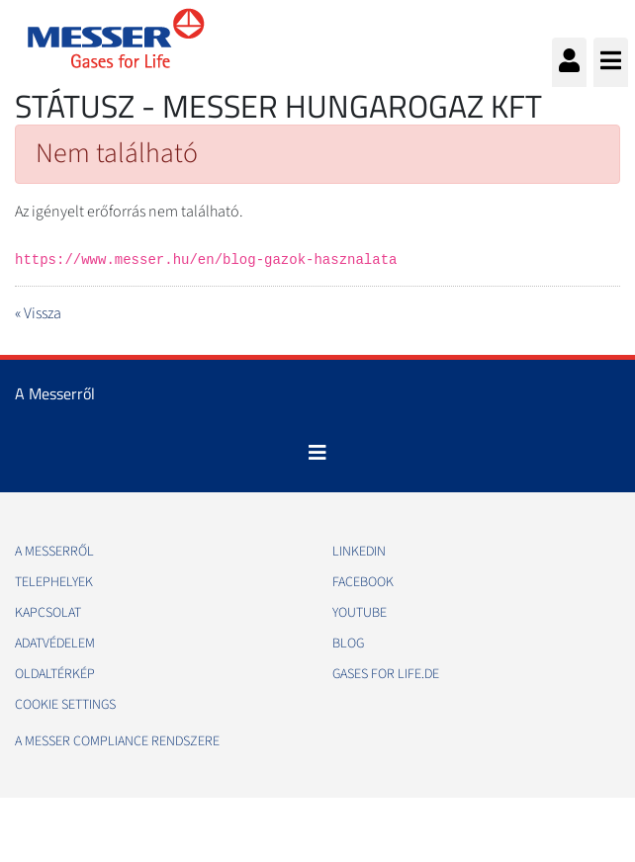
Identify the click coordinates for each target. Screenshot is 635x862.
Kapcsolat (48, 613)
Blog (348, 643)
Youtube (359, 613)
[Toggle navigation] (317, 453)
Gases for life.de (385, 674)
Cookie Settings (65, 705)
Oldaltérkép (55, 674)
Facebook (363, 582)
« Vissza (38, 313)
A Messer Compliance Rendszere (117, 741)
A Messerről (54, 551)
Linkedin (359, 551)
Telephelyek (54, 582)
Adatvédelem (55, 643)
